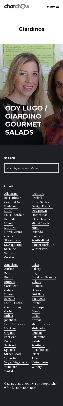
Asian (35, 264)
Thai (35, 358)
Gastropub (39, 307)
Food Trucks (13, 303)
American (11, 264)
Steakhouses (40, 350)
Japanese (10, 320)
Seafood (10, 345)
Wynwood (11, 253)
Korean (37, 320)
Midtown (10, 228)
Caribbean (11, 286)
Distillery (38, 294)
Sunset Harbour (43, 245)
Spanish (9, 350)
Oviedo (9, 236)
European (38, 298)
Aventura (38, 193)
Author (9, 269)
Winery (37, 367)
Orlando (37, 232)
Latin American (14, 324)
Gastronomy (13, 307)
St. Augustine (13, 245)
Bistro (8, 277)
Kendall (9, 219)
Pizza (7, 341)
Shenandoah (12, 240)
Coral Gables (40, 202)
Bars (7, 273)
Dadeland (11, 206)
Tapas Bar (11, 358)
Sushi (35, 354)
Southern (38, 345)
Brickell (37, 198)
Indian (8, 316)
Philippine (39, 337)
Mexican (10, 328)
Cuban (8, 290)
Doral (8, 211)
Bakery (36, 269)
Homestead (40, 215)
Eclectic (9, 298)
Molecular (39, 328)
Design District (42, 206)
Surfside (10, 249)
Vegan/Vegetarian (16, 362)
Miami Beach (40, 223)
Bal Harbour (12, 198)
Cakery (36, 281)
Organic (9, 333)
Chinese (37, 286)
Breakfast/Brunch (44, 277)
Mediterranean (42, 324)
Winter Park (40, 249)
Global (8, 311)
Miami (8, 223)
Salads (36, 341)
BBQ (34, 273)
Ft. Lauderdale (14, 215)
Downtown (39, 211)
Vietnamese (40, 362)
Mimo (35, 228)
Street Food (12, 354)
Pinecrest (38, 236)
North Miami (13, 232)
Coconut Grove (15, 202)
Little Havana (41, 219)
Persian (37, 333)
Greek (36, 311)
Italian (36, 316)
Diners (9, 294)
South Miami (40, 240)
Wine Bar (10, 367)
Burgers (9, 281)
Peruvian (10, 337)
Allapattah (11, 193)
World (8, 371)
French (36, 303)
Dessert (37, 290)
